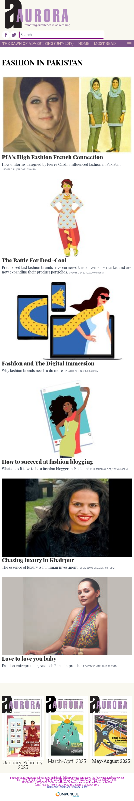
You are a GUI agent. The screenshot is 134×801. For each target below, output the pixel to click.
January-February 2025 (23, 764)
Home (83, 43)
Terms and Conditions (58, 787)
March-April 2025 (67, 761)
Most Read (105, 43)
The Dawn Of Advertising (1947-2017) (38, 43)
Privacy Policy (79, 787)
